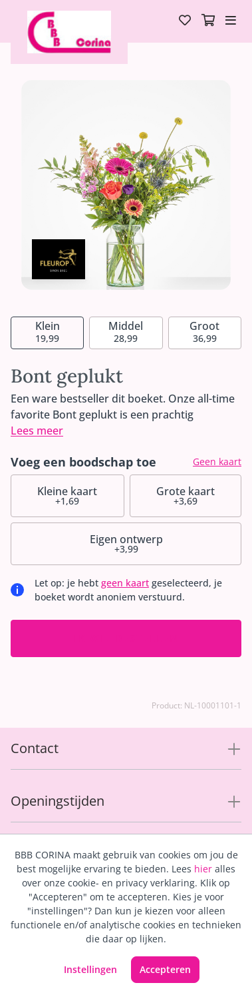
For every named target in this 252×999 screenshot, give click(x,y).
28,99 (125, 332)
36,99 (204, 332)
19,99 (47, 332)
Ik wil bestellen (126, 638)
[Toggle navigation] (230, 21)
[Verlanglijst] (185, 21)
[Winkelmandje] (208, 21)
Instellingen (90, 969)
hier (203, 868)
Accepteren (165, 969)
